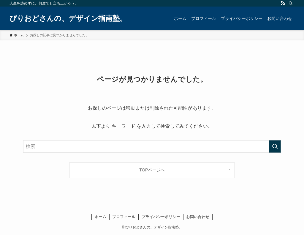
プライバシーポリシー (161, 217)
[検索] (290, 3)
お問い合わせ (197, 217)
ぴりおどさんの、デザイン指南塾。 (68, 18)
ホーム (100, 217)
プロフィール (123, 217)
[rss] (283, 3)
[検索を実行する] (275, 146)
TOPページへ (151, 170)
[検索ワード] (152, 146)
